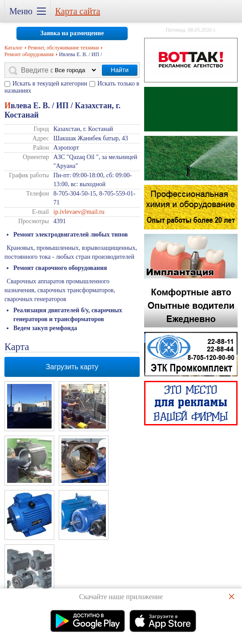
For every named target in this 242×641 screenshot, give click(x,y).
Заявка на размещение (72, 33)
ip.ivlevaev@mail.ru (79, 211)
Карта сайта (77, 11)
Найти (120, 69)
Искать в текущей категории (49, 83)
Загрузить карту (72, 367)
